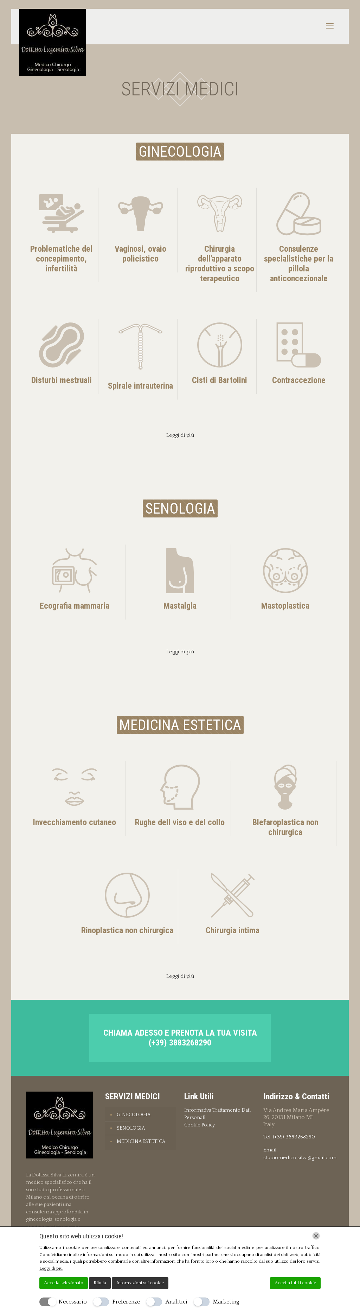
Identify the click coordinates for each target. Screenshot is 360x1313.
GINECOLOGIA (133, 1115)
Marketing (226, 1302)
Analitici (176, 1302)
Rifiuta (100, 1282)
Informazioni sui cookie (140, 1282)
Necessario (73, 1302)
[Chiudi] (316, 1235)
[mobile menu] (330, 26)
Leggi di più (51, 1268)
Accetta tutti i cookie (295, 1282)
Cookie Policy (199, 1125)
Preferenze (126, 1302)
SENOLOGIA (131, 1128)
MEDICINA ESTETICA (141, 1141)
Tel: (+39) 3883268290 (289, 1137)
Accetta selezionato (63, 1282)
